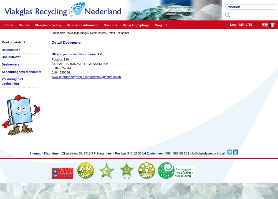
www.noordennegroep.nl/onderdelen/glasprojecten (86, 76)
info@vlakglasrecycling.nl (207, 153)
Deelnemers (97, 33)
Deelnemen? (11, 49)
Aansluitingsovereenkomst (21, 72)
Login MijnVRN (241, 24)
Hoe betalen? (11, 57)
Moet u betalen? (13, 42)
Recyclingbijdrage (77, 33)
